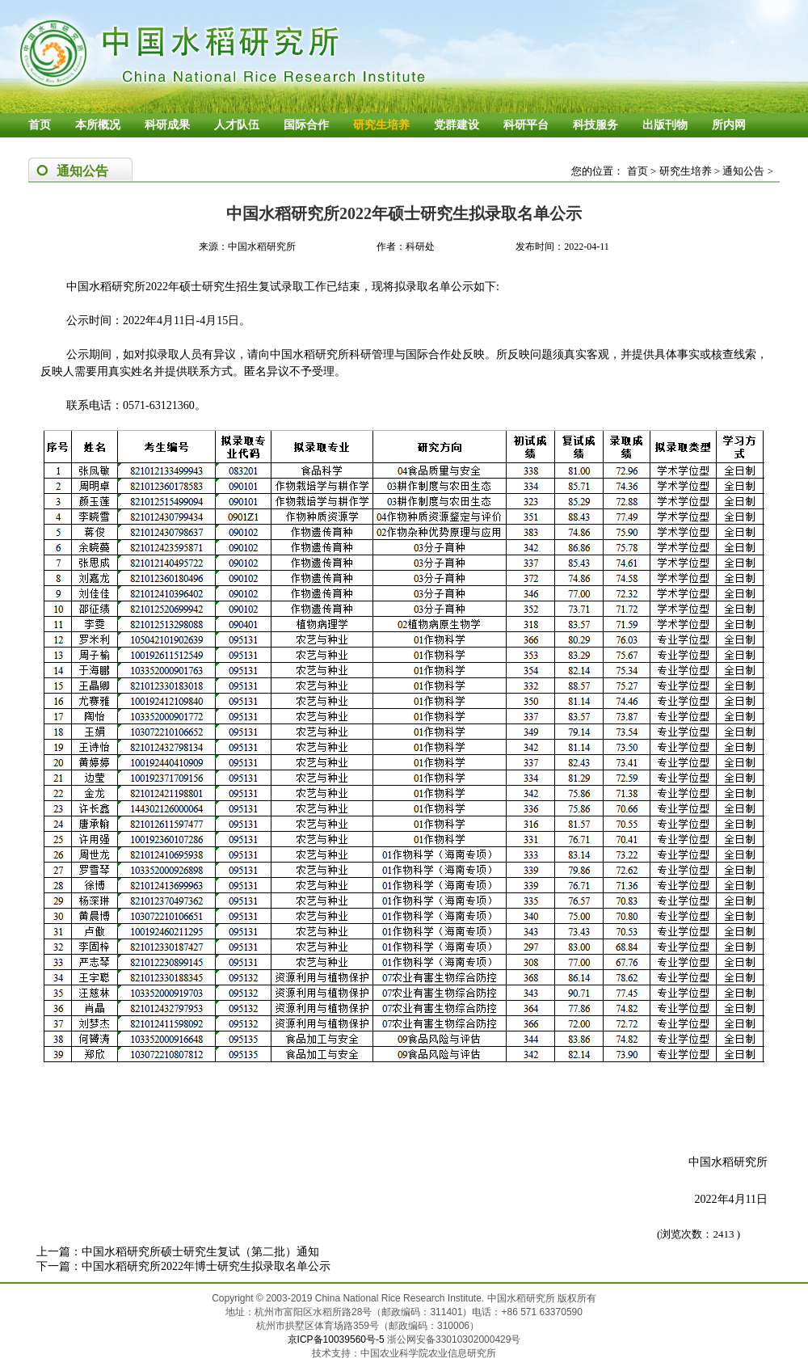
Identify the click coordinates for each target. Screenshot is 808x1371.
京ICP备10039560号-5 (337, 1339)
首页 (39, 125)
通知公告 (743, 171)
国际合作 (306, 125)
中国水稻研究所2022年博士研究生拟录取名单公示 (206, 1266)
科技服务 (595, 125)
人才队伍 (236, 125)
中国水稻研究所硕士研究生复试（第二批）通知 (200, 1252)
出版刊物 (665, 125)
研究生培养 (381, 125)
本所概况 (97, 125)
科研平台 (526, 125)
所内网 (729, 125)
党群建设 (456, 125)
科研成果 (167, 125)
